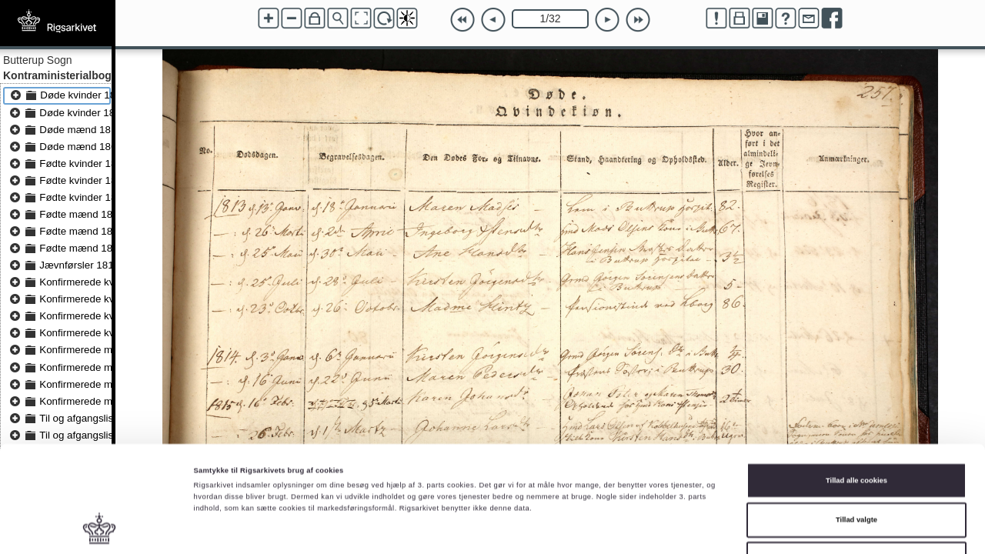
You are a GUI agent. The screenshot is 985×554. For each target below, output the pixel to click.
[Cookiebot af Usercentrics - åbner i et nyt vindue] (99, 528)
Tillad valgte (856, 431)
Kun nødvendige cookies (857, 470)
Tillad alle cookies (856, 391)
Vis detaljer (634, 528)
